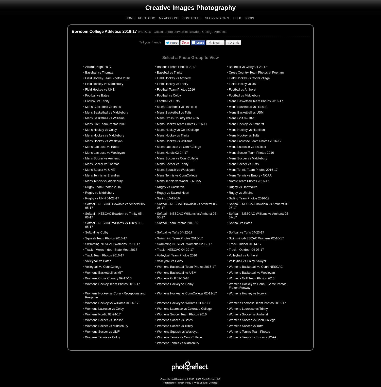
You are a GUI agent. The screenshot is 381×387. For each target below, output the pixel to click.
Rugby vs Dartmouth (243, 187)
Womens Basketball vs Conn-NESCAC (256, 267)
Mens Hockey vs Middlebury (104, 135)
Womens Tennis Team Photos (249, 331)
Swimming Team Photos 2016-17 (180, 238)
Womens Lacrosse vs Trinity (248, 308)
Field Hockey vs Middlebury (104, 84)
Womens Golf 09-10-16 (173, 278)
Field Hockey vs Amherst (174, 78)
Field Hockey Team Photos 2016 (107, 78)
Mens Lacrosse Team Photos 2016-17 (255, 141)
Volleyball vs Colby (170, 261)
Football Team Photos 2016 (176, 89)
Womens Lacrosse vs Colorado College (184, 308)
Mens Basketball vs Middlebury (106, 112)
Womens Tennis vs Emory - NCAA (252, 337)
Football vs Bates (97, 95)
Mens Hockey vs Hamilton (247, 130)
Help (237, 18)
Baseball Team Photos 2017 (176, 67)
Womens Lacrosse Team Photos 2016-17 (257, 303)
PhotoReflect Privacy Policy (177, 383)
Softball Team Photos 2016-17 (178, 223)
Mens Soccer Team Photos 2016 (251, 153)
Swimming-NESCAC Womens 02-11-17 (112, 244)
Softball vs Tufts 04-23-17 (246, 232)
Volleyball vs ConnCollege (103, 267)
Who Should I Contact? (206, 383)
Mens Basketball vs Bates (103, 107)
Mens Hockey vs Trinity (173, 135)
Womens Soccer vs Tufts (246, 326)
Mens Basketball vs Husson (248, 107)
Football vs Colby (169, 95)
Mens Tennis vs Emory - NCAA (250, 175)
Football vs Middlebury (244, 95)
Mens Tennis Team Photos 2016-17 (253, 170)
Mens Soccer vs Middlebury (248, 158)
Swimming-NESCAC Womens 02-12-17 (184, 244)
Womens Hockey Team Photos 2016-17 (112, 284)
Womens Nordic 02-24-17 (103, 314)
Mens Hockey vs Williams (174, 141)
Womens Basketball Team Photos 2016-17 (186, 267)
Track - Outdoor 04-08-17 (246, 250)
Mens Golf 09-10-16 (243, 118)
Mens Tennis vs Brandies (102, 175)
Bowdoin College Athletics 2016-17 (104, 31)
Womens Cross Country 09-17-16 (108, 278)
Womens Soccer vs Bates (175, 320)
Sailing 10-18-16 (168, 198)
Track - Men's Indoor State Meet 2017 (111, 250)
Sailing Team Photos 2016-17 (249, 198)
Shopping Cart (217, 18)
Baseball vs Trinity (169, 72)
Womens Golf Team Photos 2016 (252, 278)
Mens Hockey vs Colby (101, 130)
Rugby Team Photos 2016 (103, 187)
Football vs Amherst (242, 89)
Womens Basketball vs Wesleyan (252, 272)
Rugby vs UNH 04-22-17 (102, 198)
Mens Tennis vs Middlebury (103, 181)
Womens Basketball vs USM (176, 272)
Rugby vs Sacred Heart (173, 192)
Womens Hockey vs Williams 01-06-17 (111, 303)
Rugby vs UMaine (241, 192)
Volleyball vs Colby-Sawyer (247, 261)
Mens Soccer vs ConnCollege (177, 158)
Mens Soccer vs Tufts (244, 164)
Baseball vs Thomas (99, 72)
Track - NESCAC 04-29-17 (175, 250)
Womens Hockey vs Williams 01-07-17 (183, 303)
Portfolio (146, 18)
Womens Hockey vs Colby (175, 284)
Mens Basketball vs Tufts (174, 112)
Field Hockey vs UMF (244, 84)
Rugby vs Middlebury (99, 192)
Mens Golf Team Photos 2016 (105, 124)
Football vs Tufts (168, 101)
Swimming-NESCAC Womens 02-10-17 (256, 238)
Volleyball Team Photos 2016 (177, 255)
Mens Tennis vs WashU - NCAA (179, 181)
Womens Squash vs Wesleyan (178, 331)
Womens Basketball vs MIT (104, 272)
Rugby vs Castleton (170, 187)
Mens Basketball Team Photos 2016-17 (256, 101)
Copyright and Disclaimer (173, 379)
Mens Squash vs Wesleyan (175, 170)
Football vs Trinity (97, 101)
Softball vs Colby (96, 232)
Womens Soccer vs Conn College (252, 320)
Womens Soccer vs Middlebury (106, 326)
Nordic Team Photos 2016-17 (249, 181)
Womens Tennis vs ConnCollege (179, 337)
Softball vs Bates (240, 223)
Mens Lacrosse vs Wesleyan (105, 153)
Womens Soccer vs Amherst (248, 314)
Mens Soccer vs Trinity (172, 164)
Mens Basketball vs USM (246, 112)
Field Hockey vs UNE (100, 89)
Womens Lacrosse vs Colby (104, 308)
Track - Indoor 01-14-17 (245, 244)
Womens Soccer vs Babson (104, 320)
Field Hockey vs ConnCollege (249, 78)
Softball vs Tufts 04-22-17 (174, 232)
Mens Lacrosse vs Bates (102, 147)
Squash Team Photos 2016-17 (106, 238)
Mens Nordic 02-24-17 (172, 153)
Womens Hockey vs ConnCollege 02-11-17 (187, 293)
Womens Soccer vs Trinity (175, 326)
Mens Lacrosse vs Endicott (247, 147)
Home (129, 18)
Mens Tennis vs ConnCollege (177, 175)
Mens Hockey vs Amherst (246, 124)
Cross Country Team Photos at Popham (256, 72)
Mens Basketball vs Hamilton (177, 107)
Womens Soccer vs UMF (102, 331)
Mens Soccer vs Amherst (102, 158)
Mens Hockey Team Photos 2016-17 (182, 124)
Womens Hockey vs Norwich (249, 293)
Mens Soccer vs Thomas (102, 164)
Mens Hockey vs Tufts (244, 135)
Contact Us (191, 18)
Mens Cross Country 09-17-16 (178, 118)
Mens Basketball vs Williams (104, 118)
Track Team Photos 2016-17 (104, 255)
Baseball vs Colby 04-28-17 (248, 67)
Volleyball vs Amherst (244, 255)
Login (249, 18)
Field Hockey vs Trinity (172, 84)
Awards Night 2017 (98, 67)
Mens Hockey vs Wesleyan (103, 141)
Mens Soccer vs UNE (100, 170)
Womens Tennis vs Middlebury (178, 343)
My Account (169, 18)
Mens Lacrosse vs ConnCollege (179, 147)
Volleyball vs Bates (98, 261)
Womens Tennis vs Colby (102, 337)
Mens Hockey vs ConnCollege (178, 130)
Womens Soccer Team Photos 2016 (182, 314)
